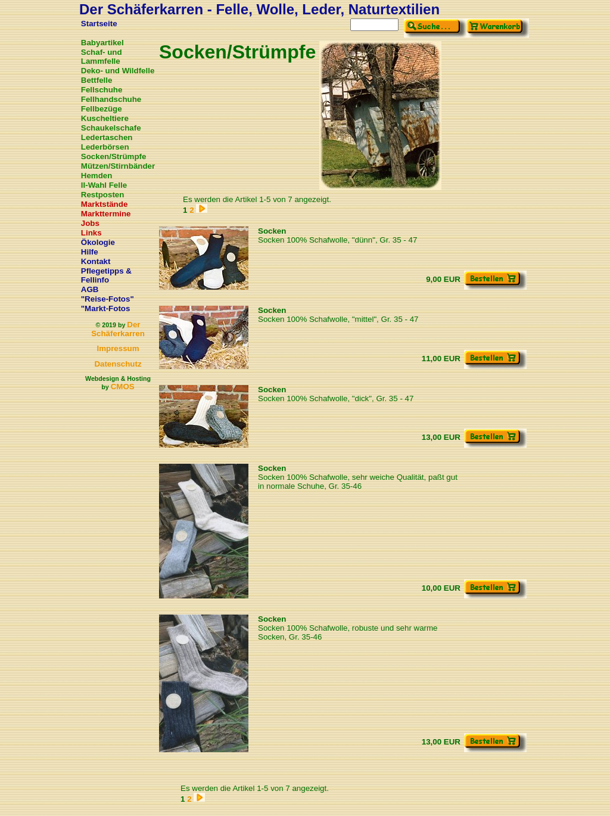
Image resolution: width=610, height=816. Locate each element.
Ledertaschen (107, 137)
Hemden (97, 175)
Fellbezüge (101, 108)
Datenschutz (117, 363)
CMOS (123, 386)
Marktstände (104, 204)
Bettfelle (97, 80)
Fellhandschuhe (111, 99)
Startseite (99, 23)
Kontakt (96, 261)
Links (91, 232)
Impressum (118, 348)
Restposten (103, 194)
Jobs (90, 223)
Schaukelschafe (111, 127)
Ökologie (98, 242)
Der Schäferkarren (118, 329)
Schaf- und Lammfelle (101, 57)
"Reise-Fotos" (107, 298)
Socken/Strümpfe (114, 156)
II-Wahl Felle (104, 185)
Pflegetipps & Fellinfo (106, 275)
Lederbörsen (105, 146)
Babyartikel (102, 42)
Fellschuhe (102, 89)
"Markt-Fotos (105, 308)
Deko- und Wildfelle (118, 70)
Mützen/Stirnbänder (118, 166)
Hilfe (89, 251)
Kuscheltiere (105, 118)
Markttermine (106, 213)
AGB (90, 289)
